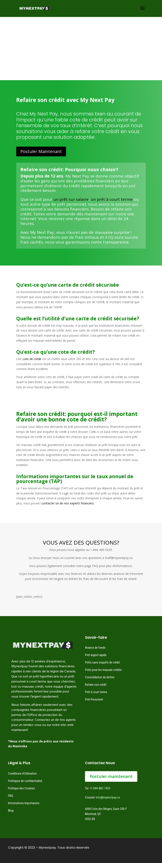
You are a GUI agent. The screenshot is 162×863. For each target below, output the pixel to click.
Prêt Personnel (94, 699)
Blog (11, 810)
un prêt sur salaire (71, 199)
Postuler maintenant (111, 776)
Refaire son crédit (96, 685)
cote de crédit (32, 359)
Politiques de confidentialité (25, 781)
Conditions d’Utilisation (22, 773)
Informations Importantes (23, 803)
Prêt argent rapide (96, 655)
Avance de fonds (95, 648)
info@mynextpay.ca (108, 797)
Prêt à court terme (96, 692)
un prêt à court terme (112, 199)
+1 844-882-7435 (100, 788)
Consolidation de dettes (100, 677)
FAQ (10, 796)
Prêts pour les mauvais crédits (103, 670)
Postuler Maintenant (41, 151)
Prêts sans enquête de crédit (102, 662)
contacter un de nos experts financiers (68, 503)
